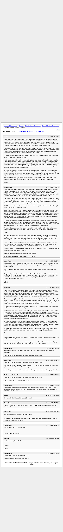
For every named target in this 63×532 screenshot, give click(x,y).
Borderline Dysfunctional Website (31, 131)
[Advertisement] (31, 24)
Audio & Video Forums (10, 126)
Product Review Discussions (50, 126)
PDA (58, 130)
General (21, 126)
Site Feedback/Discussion (33, 126)
